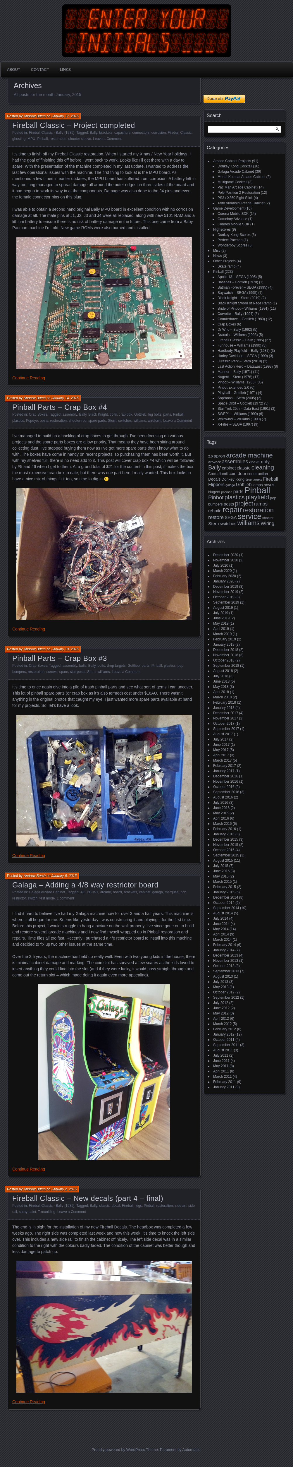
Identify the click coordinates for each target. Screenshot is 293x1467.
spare (63, 672)
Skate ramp (226, 266)
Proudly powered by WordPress (118, 1449)
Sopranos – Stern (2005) (237, 398)
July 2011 (220, 1055)
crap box (125, 414)
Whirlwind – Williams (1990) (239, 419)
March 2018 (222, 697)
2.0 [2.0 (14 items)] (210, 456)
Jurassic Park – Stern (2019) (240, 361)
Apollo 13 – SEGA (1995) (237, 277)
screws (51, 672)
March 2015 (222, 882)
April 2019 (221, 629)
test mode (47, 898)
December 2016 (225, 776)
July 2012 (220, 1003)
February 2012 (224, 1029)
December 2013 (225, 955)
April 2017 (221, 755)
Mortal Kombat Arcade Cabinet (241, 177)
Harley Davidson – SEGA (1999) (243, 356)
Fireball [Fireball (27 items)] (270, 479)
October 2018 (224, 660)
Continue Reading (28, 378)
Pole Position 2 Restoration (239, 193)
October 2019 (224, 597)
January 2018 (224, 708)
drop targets (116, 666)
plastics (18, 421)
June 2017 (221, 745)
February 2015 (224, 887)
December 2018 (225, 650)
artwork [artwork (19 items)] (214, 462)
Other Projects (224, 261)
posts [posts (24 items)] (229, 504)
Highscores (222, 229)
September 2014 (226, 908)
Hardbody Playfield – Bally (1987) (244, 351)
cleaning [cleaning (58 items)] (262, 467)
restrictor (19, 898)
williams (140, 421)
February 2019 (224, 639)
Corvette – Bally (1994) (236, 314)
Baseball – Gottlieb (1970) (238, 282)
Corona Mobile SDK (233, 214)
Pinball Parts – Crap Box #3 (59, 658)
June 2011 (221, 1061)
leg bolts (154, 414)
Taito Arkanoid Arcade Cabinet (241, 203)
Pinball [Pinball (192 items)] (257, 490)
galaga (157, 892)
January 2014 (224, 950)
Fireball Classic (180, 133)
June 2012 (221, 1008)
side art (180, 1206)
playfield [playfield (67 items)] (257, 497)
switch (32, 898)
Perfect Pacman (230, 240)
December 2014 (225, 897)
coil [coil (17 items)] (225, 474)
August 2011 (223, 1050)
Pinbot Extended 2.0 (233, 387)
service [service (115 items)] (249, 516)
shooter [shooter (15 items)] (267, 518)
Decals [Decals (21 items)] (214, 479)
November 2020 (225, 560)
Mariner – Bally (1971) (235, 372)
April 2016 (221, 818)
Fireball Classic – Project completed (73, 125)
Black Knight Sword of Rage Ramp (245, 303)
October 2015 (224, 850)
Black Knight (98, 414)
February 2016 (224, 829)
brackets (105, 133)
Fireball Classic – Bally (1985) (241, 340)
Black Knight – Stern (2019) (239, 298)
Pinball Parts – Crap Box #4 (59, 407)
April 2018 (221, 692)
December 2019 (225, 587)
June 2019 (221, 618)
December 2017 (225, 713)
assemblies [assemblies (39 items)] (235, 462)
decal (116, 1206)
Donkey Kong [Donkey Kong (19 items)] (232, 479)
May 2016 (221, 813)
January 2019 (224, 644)
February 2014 (224, 945)
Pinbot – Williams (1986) (237, 382)
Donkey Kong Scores (234, 235)
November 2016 (225, 781)
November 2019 (225, 592)
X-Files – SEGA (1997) (235, 424)
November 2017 (225, 718)
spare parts (97, 421)
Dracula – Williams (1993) (238, 335)
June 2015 (221, 871)
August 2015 (223, 860)
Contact (40, 69)
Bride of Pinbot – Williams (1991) (243, 308)
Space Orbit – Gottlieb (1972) (240, 403)
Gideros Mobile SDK (233, 224)
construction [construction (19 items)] (257, 474)
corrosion (158, 133)
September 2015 (226, 855)
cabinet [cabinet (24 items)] (229, 468)
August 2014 (223, 913)
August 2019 (223, 608)
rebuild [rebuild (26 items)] (215, 510)
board (117, 892)
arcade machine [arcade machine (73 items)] (249, 455)
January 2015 (224, 892)
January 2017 (224, 771)
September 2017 (226, 729)
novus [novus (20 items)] (269, 485)
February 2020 (224, 576)
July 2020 (220, 565)
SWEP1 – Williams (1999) (238, 414)
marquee (172, 892)
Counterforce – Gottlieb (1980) (241, 319)
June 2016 (221, 808)
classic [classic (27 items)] (244, 467)
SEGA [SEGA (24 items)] (231, 517)
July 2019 (220, 613)
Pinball (42, 139)
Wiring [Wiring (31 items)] (267, 523)
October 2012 (224, 992)
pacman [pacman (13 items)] (226, 492)
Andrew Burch (35, 116)
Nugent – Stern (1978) (235, 377)
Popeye (32, 421)
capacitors (122, 133)
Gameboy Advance (232, 219)
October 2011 (224, 1040)
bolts (101, 666)
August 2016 (223, 797)
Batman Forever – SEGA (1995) (242, 287)
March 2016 (222, 824)
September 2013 (226, 971)
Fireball (127, 1206)
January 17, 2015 (65, 116)
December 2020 (225, 555)
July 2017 (220, 739)
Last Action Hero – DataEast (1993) (245, 366)
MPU (31, 139)
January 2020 (224, 581)
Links (65, 69)
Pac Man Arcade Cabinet (237, 187)
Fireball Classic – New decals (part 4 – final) (87, 1198)
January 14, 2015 (65, 398)
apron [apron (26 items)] (219, 455)
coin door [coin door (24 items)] (238, 473)
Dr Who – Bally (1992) (235, 330)
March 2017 (222, 760)
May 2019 (221, 623)
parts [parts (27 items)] (238, 491)
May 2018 (221, 687)
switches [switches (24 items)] (228, 523)
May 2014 (221, 929)
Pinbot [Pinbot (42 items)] (216, 497)
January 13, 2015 (65, 649)
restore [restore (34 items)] (216, 517)
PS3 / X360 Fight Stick (235, 198)
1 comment (65, 898)
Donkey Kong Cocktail (235, 166)
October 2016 (224, 787)
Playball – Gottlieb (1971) (237, 393)
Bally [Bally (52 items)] (214, 467)
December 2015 (225, 839)
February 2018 (224, 702)
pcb (183, 892)
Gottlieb (140, 414)
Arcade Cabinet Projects (232, 161)
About (13, 69)
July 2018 (220, 676)
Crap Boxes (38, 414)
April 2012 (221, 1019)
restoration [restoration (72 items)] (258, 510)
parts (167, 414)
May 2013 (221, 987)
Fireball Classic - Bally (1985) (52, 133)
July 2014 (220, 918)
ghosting (18, 139)
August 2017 (223, 734)
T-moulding (46, 1212)
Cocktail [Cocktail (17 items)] (214, 474)
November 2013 (225, 961)
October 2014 (224, 903)
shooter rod (78, 421)
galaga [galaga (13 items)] (230, 485)
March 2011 (222, 1076)
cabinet (144, 892)
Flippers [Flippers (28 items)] (216, 484)
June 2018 (221, 681)
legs (138, 1206)
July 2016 (220, 803)
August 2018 (223, 671)
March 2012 (222, 1024)
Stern (112, 421)
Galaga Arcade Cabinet (47, 892)
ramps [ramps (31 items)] (261, 504)
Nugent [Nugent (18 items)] (214, 492)
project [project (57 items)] (244, 503)
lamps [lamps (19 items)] (258, 485)
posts (44, 421)
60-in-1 (92, 892)
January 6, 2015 (64, 876)
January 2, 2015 (64, 1189)
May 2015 (221, 876)
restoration (58, 139)
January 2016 (224, 834)
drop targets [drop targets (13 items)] (253, 479)
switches (125, 421)
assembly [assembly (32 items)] (259, 462)
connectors (140, 133)
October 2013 (224, 966)
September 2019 (226, 602)
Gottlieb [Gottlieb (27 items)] (244, 484)
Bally (93, 133)
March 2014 (222, 940)
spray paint (27, 1212)
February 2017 (224, 766)
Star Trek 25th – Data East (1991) (244, 409)
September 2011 (226, 1045)
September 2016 (226, 792)
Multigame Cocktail (232, 182)
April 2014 (221, 934)
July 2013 (220, 982)
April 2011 (221, 1071)
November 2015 (225, 845)
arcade (105, 892)
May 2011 (221, 1066)
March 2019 (222, 634)
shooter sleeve (79, 139)
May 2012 (221, 1013)
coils (113, 414)
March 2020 (222, 571)
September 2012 (226, 997)
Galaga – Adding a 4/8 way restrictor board (85, 885)
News (217, 256)
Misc (216, 251)
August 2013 (223, 976)
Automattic (191, 1449)
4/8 (82, 892)
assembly (70, 414)
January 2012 (224, 1034)
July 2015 (220, 866)
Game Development (228, 208)
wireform (154, 421)
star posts (77, 672)
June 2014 (221, 924)
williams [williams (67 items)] (248, 523)
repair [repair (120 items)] (232, 509)
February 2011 (224, 1082)
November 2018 (225, 655)
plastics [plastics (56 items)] (235, 497)
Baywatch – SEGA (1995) (237, 293)
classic (104, 1206)
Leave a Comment (107, 139)
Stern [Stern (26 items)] (213, 523)
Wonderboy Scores (232, 245)
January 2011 (224, 1087)
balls (82, 666)
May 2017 (221, 750)
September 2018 (226, 666)
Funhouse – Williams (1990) (239, 345)
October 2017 (224, 723)
